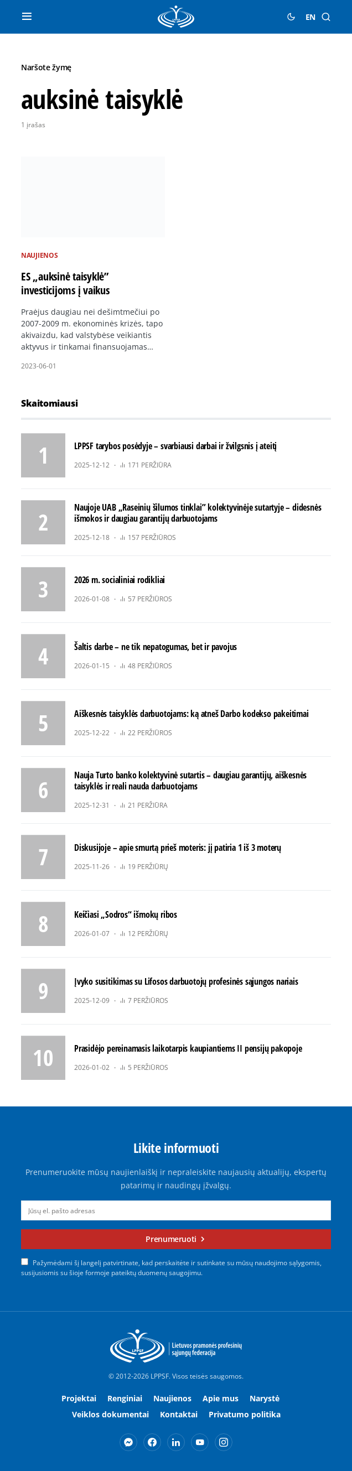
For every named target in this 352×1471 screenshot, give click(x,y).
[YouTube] (200, 1442)
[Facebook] (152, 1442)
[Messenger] (128, 1442)
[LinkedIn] (176, 1442)
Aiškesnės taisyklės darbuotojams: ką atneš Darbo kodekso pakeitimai (191, 714)
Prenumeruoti (171, 1239)
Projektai (78, 1398)
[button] (27, 16)
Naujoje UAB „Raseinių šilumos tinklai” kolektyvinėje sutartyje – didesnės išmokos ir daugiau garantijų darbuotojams (197, 512)
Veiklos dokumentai (110, 1414)
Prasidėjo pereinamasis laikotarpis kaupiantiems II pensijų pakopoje (188, 1048)
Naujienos (39, 255)
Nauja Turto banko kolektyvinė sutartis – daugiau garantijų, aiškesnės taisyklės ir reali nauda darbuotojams (190, 780)
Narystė (264, 1398)
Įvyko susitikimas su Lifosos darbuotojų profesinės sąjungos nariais (186, 981)
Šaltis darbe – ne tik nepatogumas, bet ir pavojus (155, 647)
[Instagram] (223, 1442)
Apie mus (221, 1398)
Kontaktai (179, 1414)
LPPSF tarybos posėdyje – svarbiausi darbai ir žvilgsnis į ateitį (175, 446)
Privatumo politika (245, 1414)
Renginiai (124, 1398)
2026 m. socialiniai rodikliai (119, 580)
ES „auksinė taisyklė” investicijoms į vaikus (65, 283)
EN (310, 17)
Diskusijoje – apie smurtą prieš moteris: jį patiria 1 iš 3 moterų (177, 847)
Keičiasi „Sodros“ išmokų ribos (125, 914)
